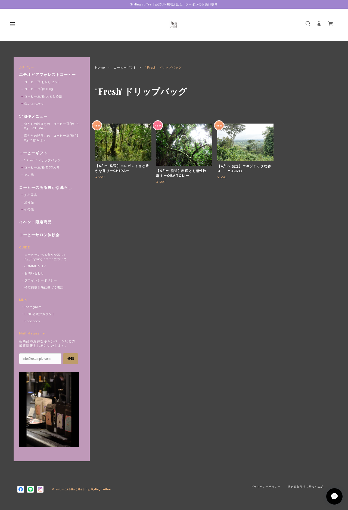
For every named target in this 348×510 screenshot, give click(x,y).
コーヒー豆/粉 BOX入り (42, 167)
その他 (29, 175)
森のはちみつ (34, 104)
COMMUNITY (35, 266)
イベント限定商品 (35, 222)
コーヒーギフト (125, 67)
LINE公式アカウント (39, 314)
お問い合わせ (34, 273)
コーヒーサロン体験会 (39, 235)
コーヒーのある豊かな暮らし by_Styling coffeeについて (45, 257)
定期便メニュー (33, 116)
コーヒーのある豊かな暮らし (45, 187)
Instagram (33, 307)
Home (100, 67)
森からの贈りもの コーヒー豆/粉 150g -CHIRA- (51, 126)
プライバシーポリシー (40, 280)
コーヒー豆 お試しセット (42, 82)
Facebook (32, 321)
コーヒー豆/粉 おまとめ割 (43, 96)
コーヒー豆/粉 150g (39, 89)
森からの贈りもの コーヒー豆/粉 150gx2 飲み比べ (51, 138)
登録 (70, 359)
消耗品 (29, 202)
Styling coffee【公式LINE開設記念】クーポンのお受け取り (174, 4)
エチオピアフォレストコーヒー (47, 74)
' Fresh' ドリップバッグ (42, 160)
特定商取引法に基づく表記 (44, 287)
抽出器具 (30, 195)
